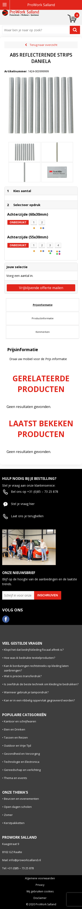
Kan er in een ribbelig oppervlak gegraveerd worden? (39, 700)
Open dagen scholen (18, 807)
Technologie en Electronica (21, 762)
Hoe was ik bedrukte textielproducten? (29, 658)
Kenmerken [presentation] (43, 331)
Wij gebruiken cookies (40, 891)
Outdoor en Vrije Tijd (17, 746)
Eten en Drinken (14, 729)
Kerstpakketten (14, 823)
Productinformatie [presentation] (43, 318)
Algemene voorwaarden (40, 878)
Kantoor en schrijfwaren (20, 721)
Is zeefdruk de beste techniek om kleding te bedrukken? (41, 684)
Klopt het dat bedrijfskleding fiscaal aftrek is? (34, 650)
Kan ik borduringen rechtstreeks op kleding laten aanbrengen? (36, 668)
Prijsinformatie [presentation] (42, 304)
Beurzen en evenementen (21, 799)
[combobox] (37, 30)
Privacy (40, 885)
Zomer (8, 815)
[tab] (42, 304)
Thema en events (15, 778)
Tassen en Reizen (16, 737)
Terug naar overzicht (43, 45)
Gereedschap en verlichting (22, 770)
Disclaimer (40, 898)
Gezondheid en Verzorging (22, 754)
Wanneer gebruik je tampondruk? (26, 692)
